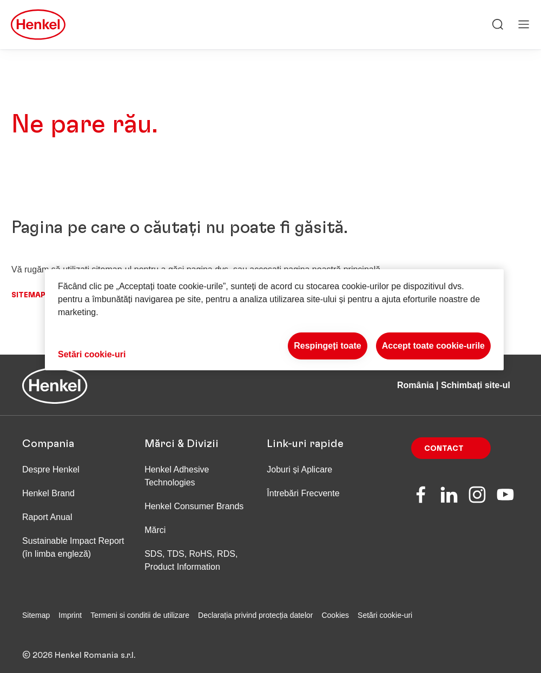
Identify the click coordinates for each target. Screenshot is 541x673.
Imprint (70, 615)
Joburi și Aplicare (299, 469)
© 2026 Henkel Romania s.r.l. (78, 646)
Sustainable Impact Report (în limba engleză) (73, 547)
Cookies (335, 615)
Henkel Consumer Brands (193, 506)
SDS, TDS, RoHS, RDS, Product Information (190, 560)
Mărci (155, 530)
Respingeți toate (327, 345)
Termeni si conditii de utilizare (139, 615)
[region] (274, 319)
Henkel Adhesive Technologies (176, 476)
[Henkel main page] (38, 25)
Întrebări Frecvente (303, 493)
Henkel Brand (48, 493)
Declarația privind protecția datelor (255, 615)
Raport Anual (47, 517)
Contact (444, 448)
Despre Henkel (51, 469)
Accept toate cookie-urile (433, 345)
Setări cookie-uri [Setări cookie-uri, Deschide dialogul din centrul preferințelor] (92, 354)
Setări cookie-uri (385, 615)
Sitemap (28, 295)
